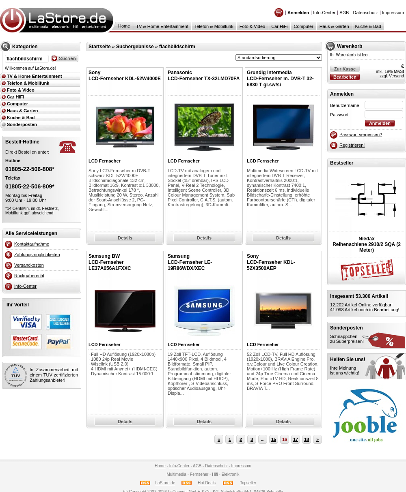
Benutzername (344, 105)
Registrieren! (352, 145)
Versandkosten (29, 265)
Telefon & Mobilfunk (213, 26)
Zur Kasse (345, 68)
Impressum (393, 12)
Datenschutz (365, 12)
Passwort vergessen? (360, 134)
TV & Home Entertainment (162, 26)
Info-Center (324, 12)
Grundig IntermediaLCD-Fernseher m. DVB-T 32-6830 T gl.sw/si (280, 79)
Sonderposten (22, 124)
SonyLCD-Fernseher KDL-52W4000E (125, 75)
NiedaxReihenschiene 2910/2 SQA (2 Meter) (367, 244)
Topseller (248, 483)
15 (273, 439)
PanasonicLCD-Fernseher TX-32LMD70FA (204, 75)
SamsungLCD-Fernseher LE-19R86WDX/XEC (190, 262)
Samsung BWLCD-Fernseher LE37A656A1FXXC (110, 262)
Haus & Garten (334, 26)
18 (306, 439)
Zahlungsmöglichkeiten (37, 254)
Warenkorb (349, 46)
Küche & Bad (368, 26)
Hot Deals (207, 483)
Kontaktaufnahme (31, 244)
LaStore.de (165, 483)
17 (295, 439)
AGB (344, 12)
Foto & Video (252, 26)
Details (125, 237)
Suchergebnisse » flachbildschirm (155, 46)
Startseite (100, 46)
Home (124, 26)
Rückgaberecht (29, 275)
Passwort (339, 114)
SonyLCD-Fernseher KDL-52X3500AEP (271, 262)
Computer (303, 26)
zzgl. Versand (392, 76)
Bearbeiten (344, 77)
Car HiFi (279, 26)
